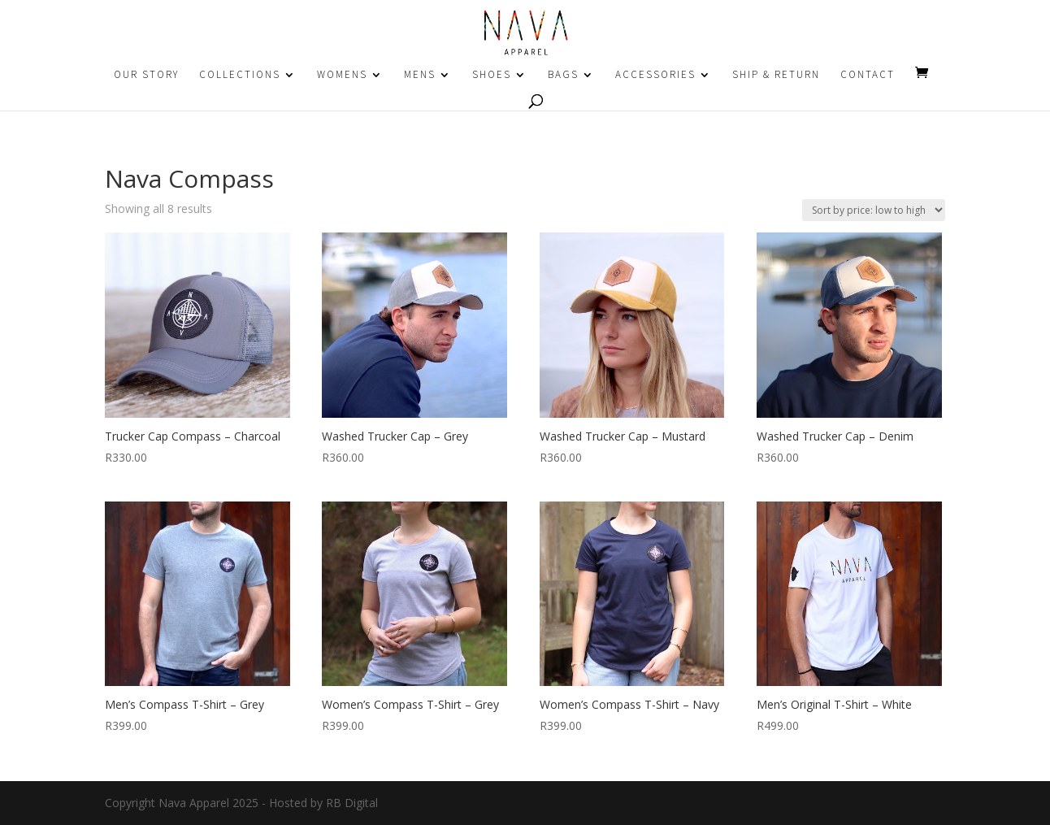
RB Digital (352, 802)
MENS (420, 75)
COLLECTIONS (239, 75)
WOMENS (342, 75)
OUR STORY (146, 75)
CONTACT (867, 75)
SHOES (491, 75)
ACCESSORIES (655, 75)
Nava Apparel (193, 802)
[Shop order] (873, 210)
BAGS (563, 75)
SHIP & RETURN (776, 75)
